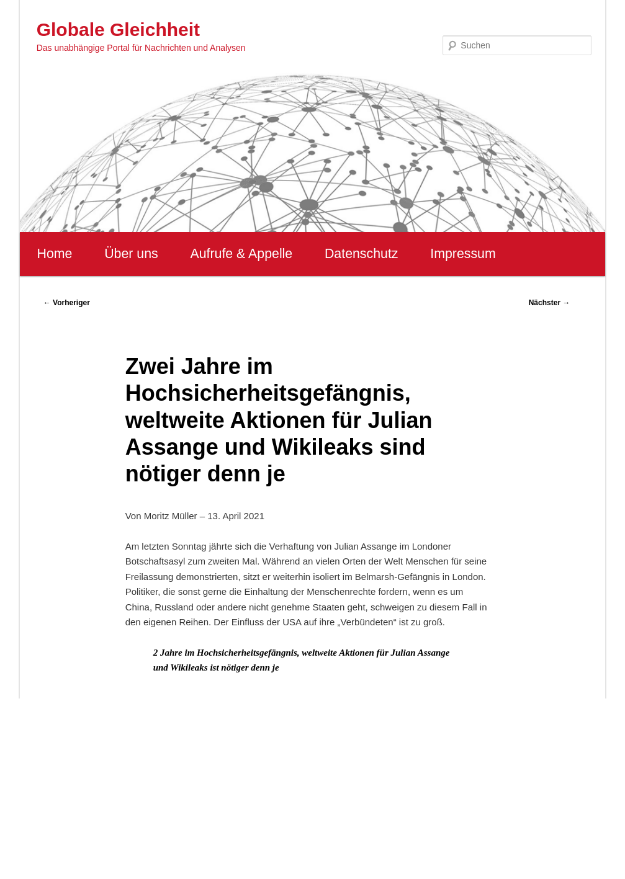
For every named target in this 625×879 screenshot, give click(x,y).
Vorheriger (66, 302)
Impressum (462, 253)
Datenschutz (361, 253)
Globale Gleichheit (118, 29)
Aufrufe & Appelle (241, 253)
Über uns (131, 253)
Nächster (549, 302)
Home (55, 253)
